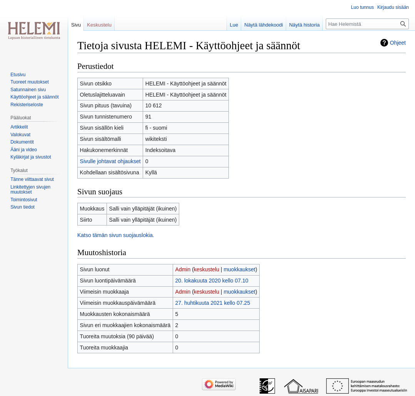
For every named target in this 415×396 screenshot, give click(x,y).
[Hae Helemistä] (367, 23)
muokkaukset (239, 269)
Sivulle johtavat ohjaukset (110, 161)
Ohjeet (398, 43)
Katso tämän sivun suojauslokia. (115, 235)
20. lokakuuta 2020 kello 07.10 (211, 280)
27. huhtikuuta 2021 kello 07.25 (212, 303)
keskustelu (206, 269)
